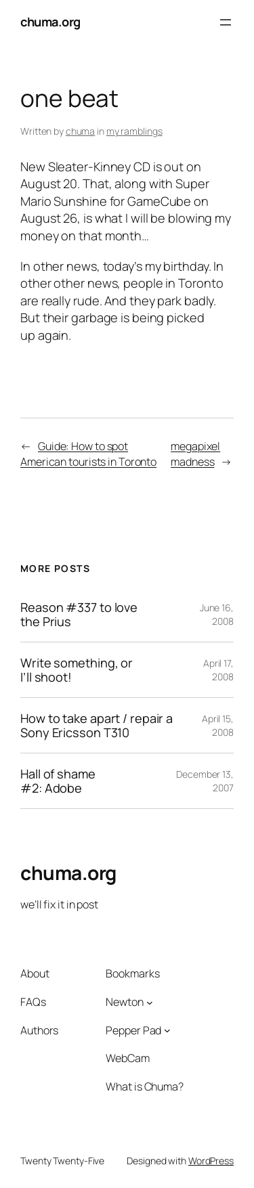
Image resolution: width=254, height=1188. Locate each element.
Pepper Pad (133, 1030)
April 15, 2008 (218, 725)
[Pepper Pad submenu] (167, 1030)
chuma (81, 131)
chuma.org (50, 22)
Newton (124, 1001)
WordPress (211, 1160)
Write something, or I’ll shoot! (76, 670)
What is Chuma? (145, 1086)
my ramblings (134, 131)
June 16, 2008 (217, 614)
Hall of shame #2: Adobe (58, 781)
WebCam (127, 1058)
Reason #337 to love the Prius (78, 614)
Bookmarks (132, 973)
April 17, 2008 (218, 670)
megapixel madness (195, 454)
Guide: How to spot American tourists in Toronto (88, 454)
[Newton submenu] (149, 1001)
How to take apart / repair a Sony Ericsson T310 (96, 725)
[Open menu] (225, 22)
